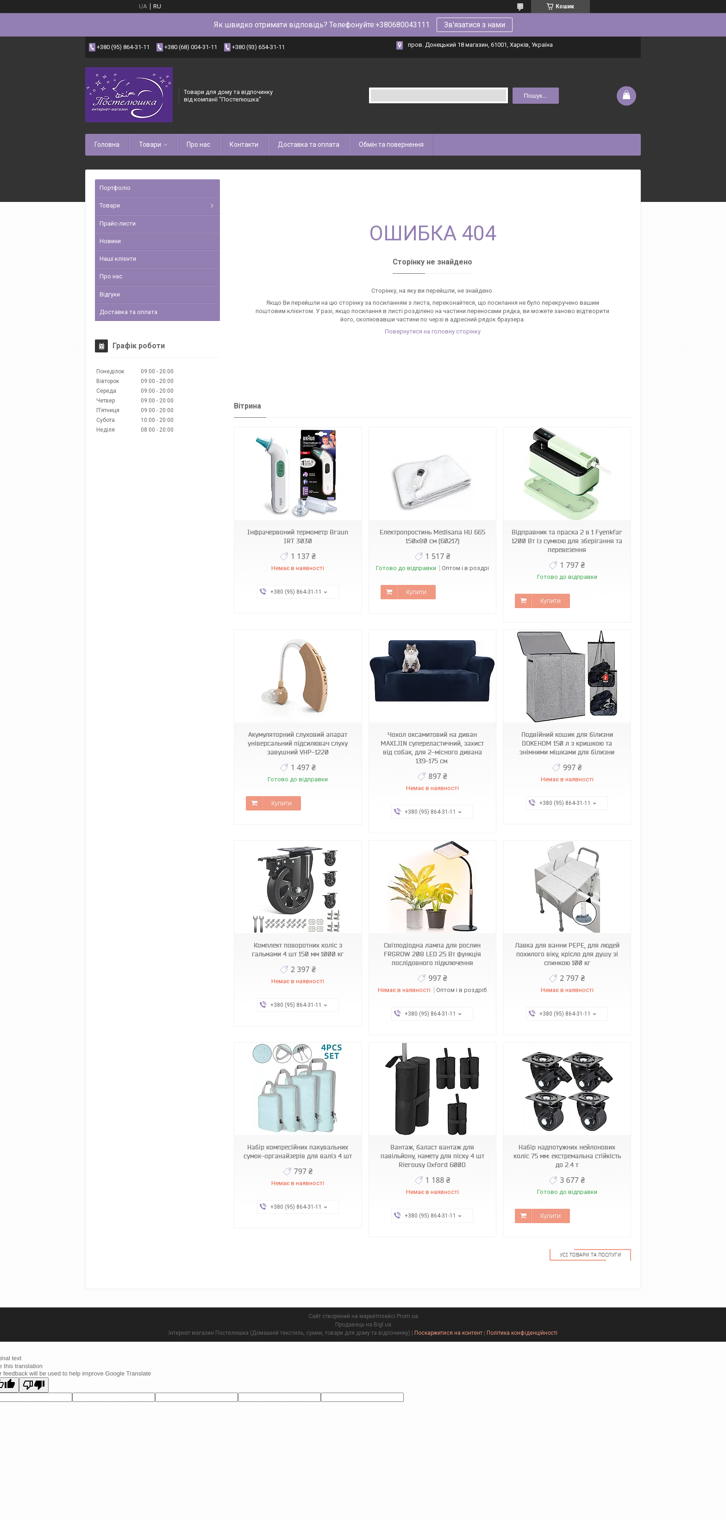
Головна (106, 144)
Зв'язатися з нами (474, 24)
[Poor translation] (34, 1385)
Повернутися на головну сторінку (433, 331)
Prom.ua (407, 1316)
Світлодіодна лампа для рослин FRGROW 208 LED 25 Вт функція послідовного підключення (432, 954)
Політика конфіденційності (522, 1333)
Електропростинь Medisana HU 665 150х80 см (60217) (432, 536)
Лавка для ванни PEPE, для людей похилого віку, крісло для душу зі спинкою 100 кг (567, 954)
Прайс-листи (118, 223)
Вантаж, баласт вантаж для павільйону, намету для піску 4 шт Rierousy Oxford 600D (432, 1155)
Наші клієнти (118, 258)
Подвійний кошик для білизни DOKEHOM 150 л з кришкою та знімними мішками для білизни (566, 743)
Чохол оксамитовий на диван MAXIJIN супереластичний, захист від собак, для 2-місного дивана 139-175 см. (432, 748)
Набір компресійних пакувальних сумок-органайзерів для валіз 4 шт (298, 1151)
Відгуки (110, 294)
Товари (150, 144)
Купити (416, 592)
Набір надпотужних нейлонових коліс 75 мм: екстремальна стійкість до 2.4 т (567, 1155)
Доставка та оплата (308, 144)
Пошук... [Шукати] (535, 95)
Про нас (198, 144)
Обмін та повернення (391, 144)
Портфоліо (115, 187)
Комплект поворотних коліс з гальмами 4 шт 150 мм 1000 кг (298, 950)
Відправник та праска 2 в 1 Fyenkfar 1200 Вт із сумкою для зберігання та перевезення (567, 540)
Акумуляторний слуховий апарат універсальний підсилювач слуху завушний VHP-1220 (298, 743)
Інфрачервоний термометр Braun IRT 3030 (297, 536)
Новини (110, 241)
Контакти (244, 144)
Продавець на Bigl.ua (363, 1324)
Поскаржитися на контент (448, 1333)
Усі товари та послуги (590, 1254)
